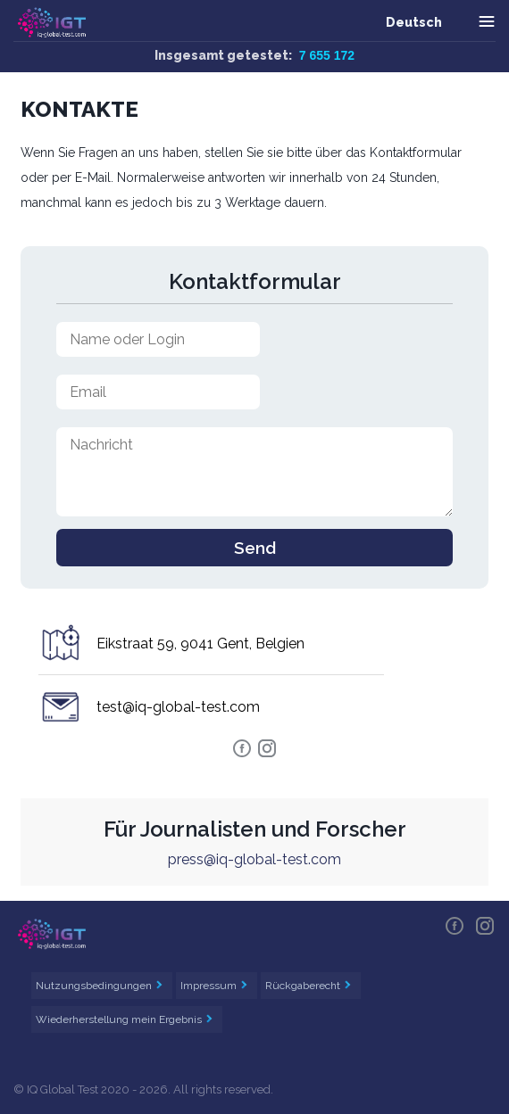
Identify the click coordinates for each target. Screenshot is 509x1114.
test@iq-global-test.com (178, 706)
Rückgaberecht (304, 985)
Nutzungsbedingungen (95, 985)
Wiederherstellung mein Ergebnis (120, 1019)
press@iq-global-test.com (254, 859)
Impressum (209, 985)
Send (255, 547)
